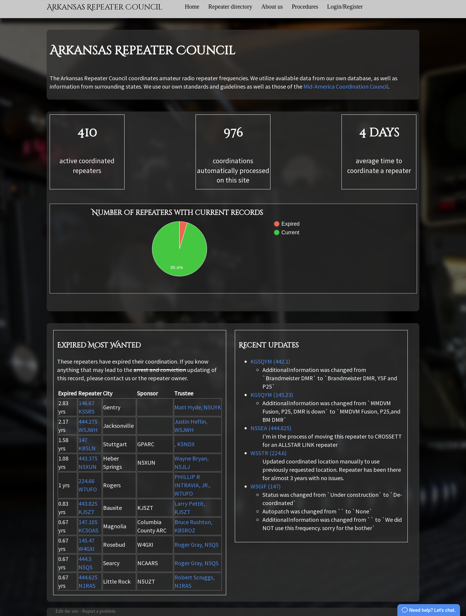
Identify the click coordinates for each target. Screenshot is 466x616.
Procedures (305, 6)
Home (192, 6)
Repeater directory (230, 6)
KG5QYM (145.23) (272, 394)
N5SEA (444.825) (271, 428)
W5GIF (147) (266, 486)
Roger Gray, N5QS (196, 544)
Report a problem (99, 611)
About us (272, 6)
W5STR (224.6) (268, 453)
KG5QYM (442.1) (270, 361)
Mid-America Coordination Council (345, 86)
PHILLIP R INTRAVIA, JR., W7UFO (192, 485)
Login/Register (345, 6)
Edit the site (67, 611)
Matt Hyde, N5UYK (197, 407)
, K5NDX (184, 444)
